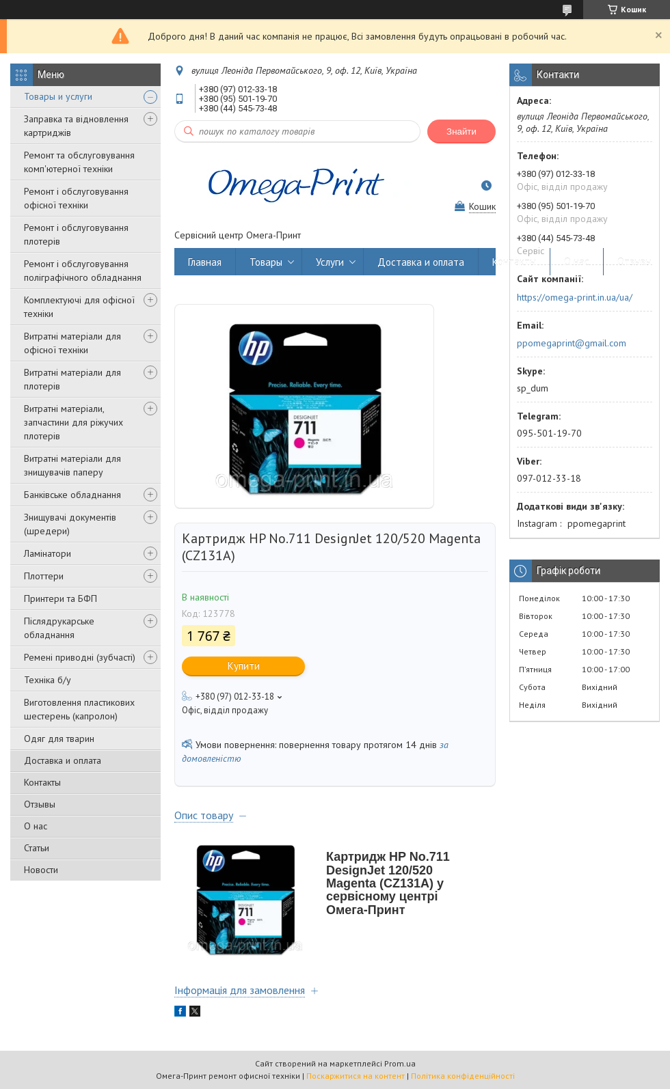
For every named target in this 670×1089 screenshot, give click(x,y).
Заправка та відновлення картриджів (76, 126)
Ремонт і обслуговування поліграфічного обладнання (83, 271)
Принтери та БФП (60, 598)
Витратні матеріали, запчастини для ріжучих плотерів (73, 422)
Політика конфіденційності (463, 1076)
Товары (266, 262)
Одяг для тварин (59, 738)
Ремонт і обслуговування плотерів (76, 234)
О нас (35, 826)
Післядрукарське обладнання (59, 628)
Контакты (42, 782)
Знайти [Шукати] (461, 131)
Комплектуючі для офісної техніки (79, 307)
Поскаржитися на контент (355, 1076)
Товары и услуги (58, 96)
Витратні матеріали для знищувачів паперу (72, 465)
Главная (205, 262)
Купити (244, 665)
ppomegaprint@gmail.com (571, 343)
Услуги (330, 262)
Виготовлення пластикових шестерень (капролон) (79, 709)
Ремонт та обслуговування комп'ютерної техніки (79, 162)
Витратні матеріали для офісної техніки (72, 343)
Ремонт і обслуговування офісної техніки (76, 198)
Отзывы (39, 804)
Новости (41, 870)
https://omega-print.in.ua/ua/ (574, 297)
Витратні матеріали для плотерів (72, 379)
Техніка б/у (47, 680)
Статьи (36, 848)
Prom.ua (400, 1063)
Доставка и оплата (62, 760)
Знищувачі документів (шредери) (70, 524)
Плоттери (44, 576)
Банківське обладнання (72, 494)
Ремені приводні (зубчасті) (79, 657)
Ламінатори (47, 553)
